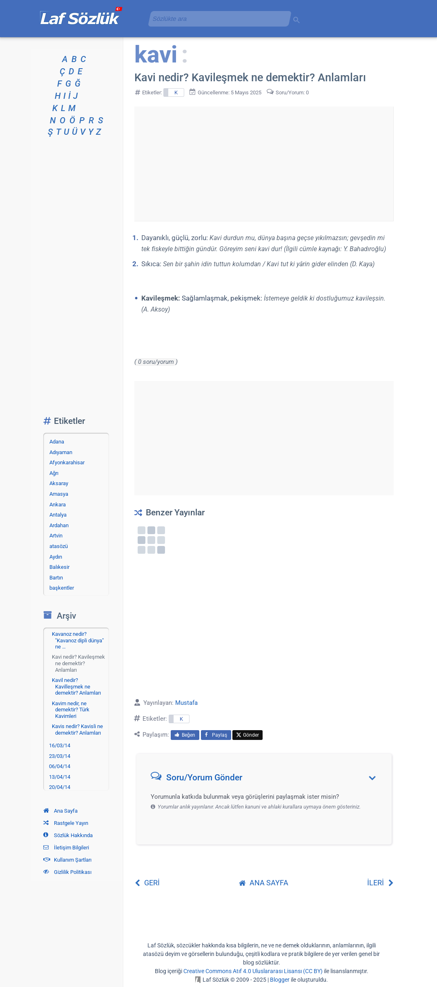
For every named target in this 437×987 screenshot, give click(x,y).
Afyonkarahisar (67, 462)
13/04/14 (59, 777)
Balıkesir (59, 567)
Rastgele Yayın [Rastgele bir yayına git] (65, 823)
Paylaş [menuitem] (216, 735)
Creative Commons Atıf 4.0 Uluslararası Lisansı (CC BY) (253, 971)
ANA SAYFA (263, 882)
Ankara (57, 504)
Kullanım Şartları (67, 860)
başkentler (61, 588)
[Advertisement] (263, 164)
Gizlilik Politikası (67, 872)
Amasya (58, 494)
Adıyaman (60, 452)
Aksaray (58, 483)
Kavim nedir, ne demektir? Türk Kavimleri (70, 709)
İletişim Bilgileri (66, 847)
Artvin (55, 535)
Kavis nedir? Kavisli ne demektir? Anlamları (77, 729)
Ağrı (53, 473)
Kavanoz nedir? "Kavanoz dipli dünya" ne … (78, 640)
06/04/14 (59, 766)
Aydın (55, 557)
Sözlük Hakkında (68, 835)
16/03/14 (59, 745)
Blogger (280, 979)
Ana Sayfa (60, 811)
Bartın (56, 578)
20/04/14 (59, 787)
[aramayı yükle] (216, 18)
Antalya (58, 515)
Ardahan (59, 525)
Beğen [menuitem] (185, 735)
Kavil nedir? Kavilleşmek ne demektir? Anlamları (76, 686)
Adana (56, 442)
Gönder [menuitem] (247, 735)
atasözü (58, 546)
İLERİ (380, 882)
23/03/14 (59, 756)
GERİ (147, 882)
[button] (267, 779)
